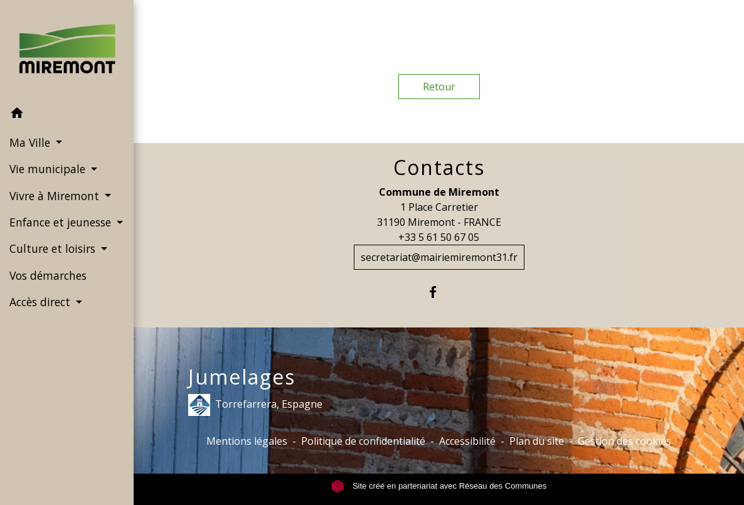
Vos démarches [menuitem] (48, 275)
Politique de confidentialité (363, 441)
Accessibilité (467, 441)
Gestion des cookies (624, 441)
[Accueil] (66, 50)
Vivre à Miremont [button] (55, 195)
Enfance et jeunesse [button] (61, 222)
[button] (66, 114)
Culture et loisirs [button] (53, 248)
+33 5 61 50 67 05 (438, 237)
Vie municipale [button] (48, 168)
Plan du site (536, 441)
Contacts (439, 167)
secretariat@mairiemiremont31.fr (439, 257)
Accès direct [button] (41, 301)
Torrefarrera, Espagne (255, 405)
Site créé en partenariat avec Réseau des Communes (438, 486)
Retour (439, 86)
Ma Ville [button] (31, 142)
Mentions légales (246, 441)
